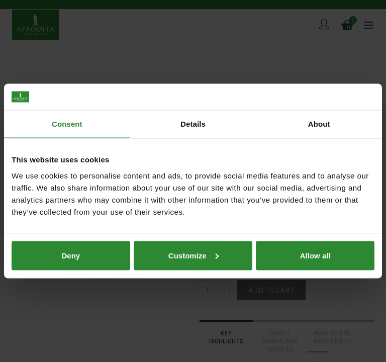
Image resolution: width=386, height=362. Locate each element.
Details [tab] (193, 124)
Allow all (315, 255)
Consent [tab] (67, 124)
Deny (70, 255)
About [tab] (319, 124)
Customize (193, 255)
